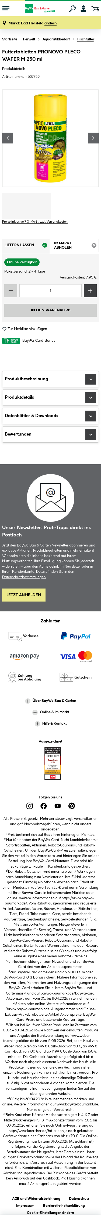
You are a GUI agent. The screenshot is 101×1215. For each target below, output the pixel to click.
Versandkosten (85, 818)
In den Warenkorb (50, 310)
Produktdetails (13, 69)
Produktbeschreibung (50, 379)
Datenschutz (79, 1197)
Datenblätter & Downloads (50, 416)
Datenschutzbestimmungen (24, 577)
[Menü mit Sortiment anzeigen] (6, 8)
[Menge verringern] (10, 290)
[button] (33, 23)
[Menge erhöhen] (90, 290)
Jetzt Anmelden (24, 595)
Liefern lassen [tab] (27, 247)
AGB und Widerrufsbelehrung (36, 1197)
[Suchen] (72, 8)
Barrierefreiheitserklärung (64, 1204)
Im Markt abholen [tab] (76, 246)
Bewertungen (50, 434)
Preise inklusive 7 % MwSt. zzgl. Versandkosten (35, 221)
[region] (50, 138)
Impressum (25, 1204)
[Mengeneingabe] (50, 290)
